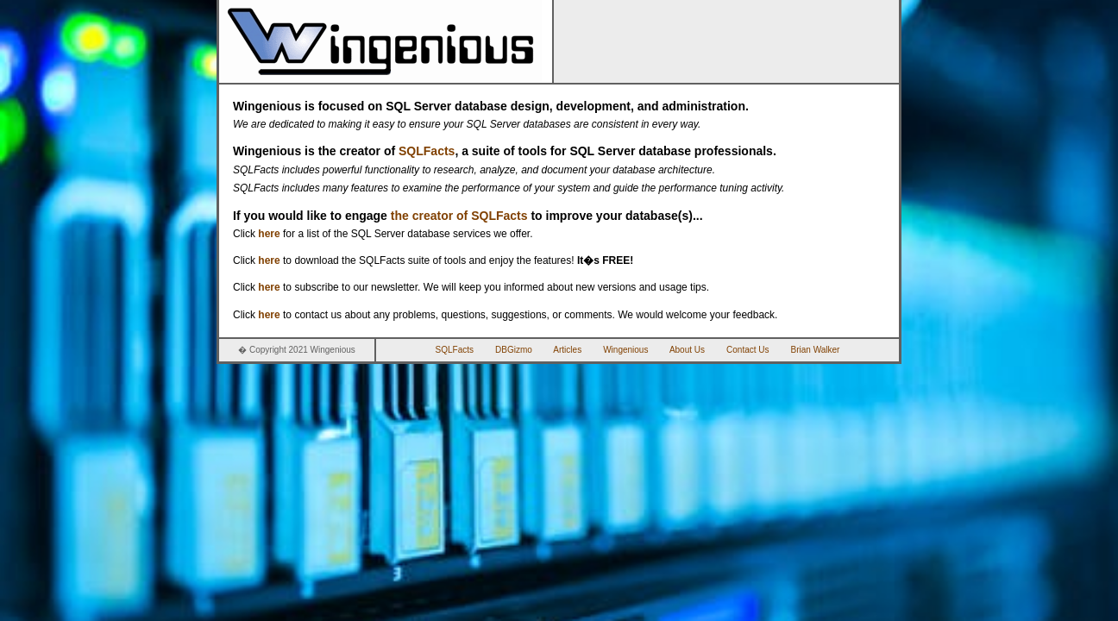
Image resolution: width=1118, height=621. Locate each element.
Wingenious (625, 349)
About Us (687, 349)
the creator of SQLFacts (459, 216)
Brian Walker (815, 349)
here (269, 234)
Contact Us (747, 349)
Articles (567, 349)
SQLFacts (427, 151)
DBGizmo (513, 349)
